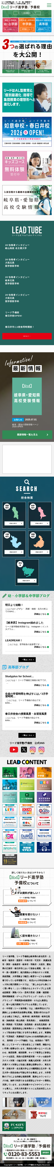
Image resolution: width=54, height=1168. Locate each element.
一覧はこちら (27, 661)
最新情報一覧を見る (27, 436)
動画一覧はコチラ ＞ (27, 337)
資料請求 (45, 1154)
